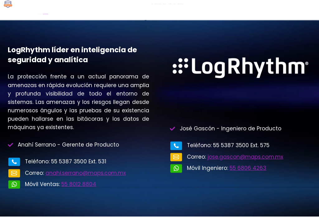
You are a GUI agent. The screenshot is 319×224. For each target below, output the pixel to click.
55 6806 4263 (248, 168)
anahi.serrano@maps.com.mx (85, 173)
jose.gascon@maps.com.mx (245, 157)
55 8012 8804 (78, 184)
